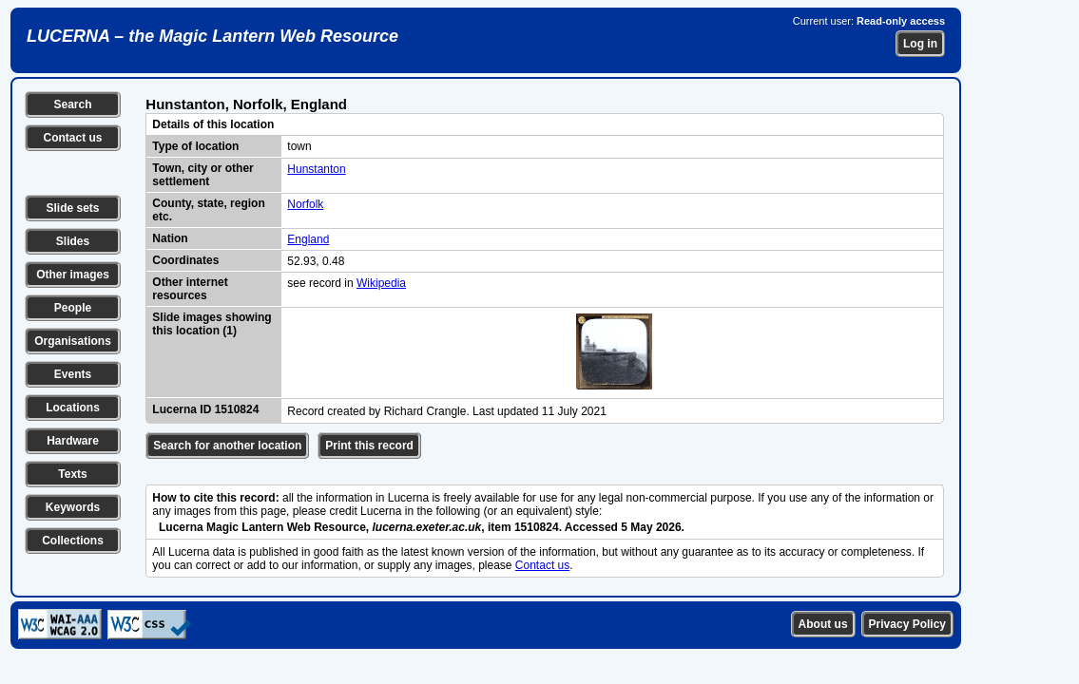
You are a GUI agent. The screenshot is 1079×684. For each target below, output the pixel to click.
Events (72, 374)
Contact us (72, 137)
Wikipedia (381, 283)
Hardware (73, 440)
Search (72, 104)
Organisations (72, 341)
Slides (72, 241)
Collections (73, 540)
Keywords (73, 507)
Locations (73, 407)
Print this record (369, 445)
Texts (72, 474)
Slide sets (72, 208)
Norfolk (305, 204)
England (308, 239)
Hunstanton (316, 169)
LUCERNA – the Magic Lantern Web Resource (212, 36)
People (72, 307)
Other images (72, 274)
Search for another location (227, 445)
